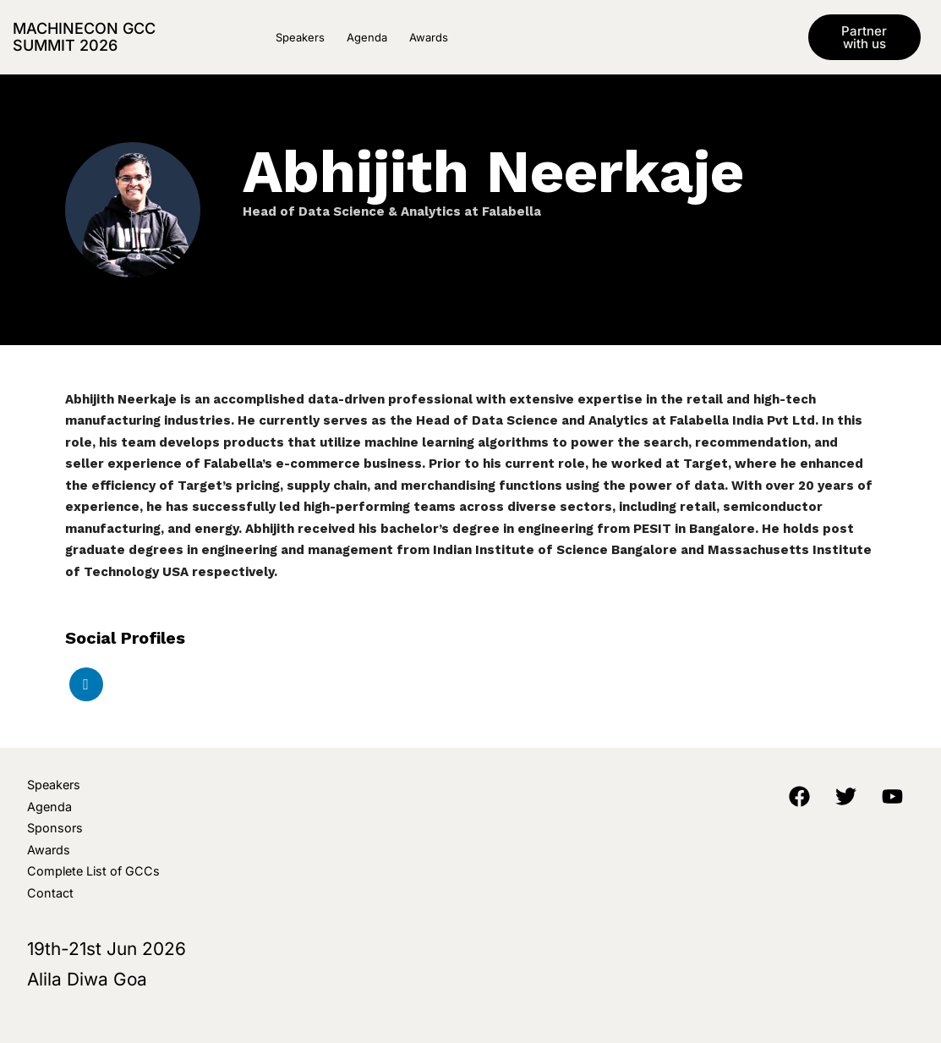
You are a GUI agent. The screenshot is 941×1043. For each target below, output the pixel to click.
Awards (428, 37)
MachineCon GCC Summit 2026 (84, 36)
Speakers (300, 37)
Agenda (367, 37)
